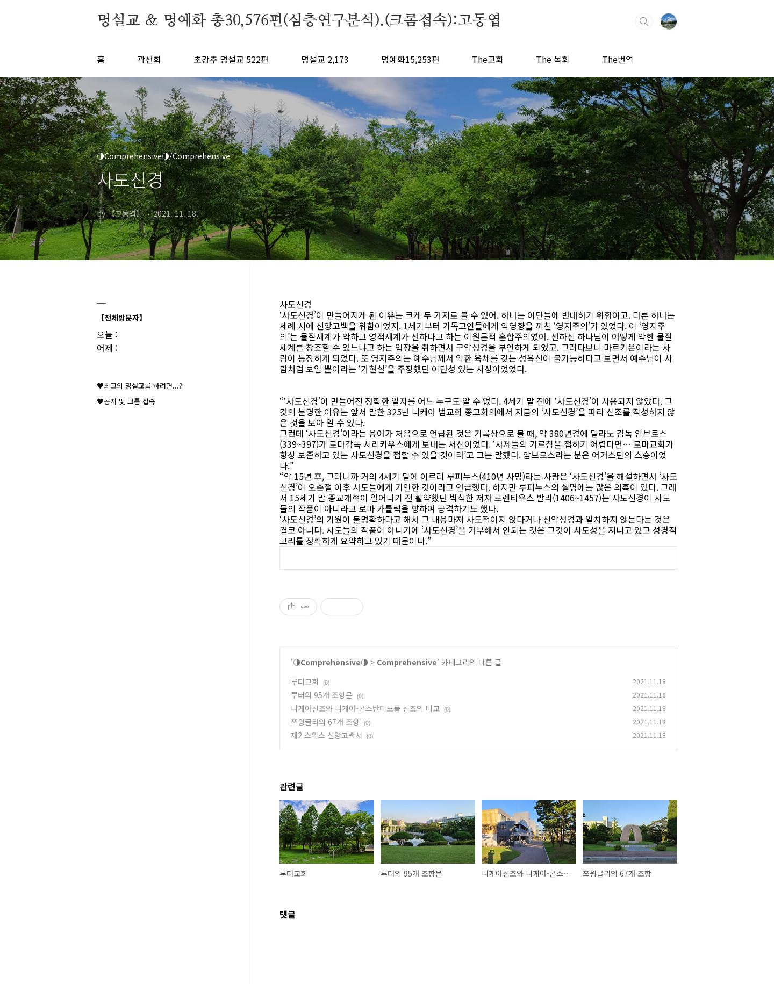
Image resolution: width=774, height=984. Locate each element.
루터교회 (305, 681)
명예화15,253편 (410, 59)
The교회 (488, 59)
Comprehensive (407, 662)
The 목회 (553, 59)
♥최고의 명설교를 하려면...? (139, 385)
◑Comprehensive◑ (330, 662)
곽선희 (149, 59)
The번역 (618, 59)
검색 (644, 21)
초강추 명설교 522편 (231, 59)
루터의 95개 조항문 (322, 694)
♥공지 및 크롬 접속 (126, 401)
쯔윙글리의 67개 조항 (325, 721)
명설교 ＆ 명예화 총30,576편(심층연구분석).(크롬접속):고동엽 (299, 20)
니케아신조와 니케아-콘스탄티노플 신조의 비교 (365, 708)
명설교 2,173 (325, 59)
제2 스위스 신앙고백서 (326, 735)
